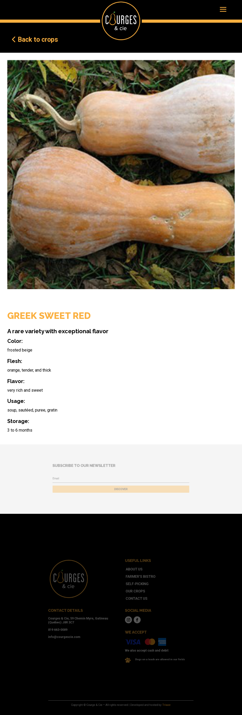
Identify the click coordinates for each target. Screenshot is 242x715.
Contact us (133, 601)
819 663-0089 (71, 625)
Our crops (132, 595)
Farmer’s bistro (136, 584)
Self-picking (134, 589)
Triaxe (157, 705)
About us (131, 578)
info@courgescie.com (76, 631)
